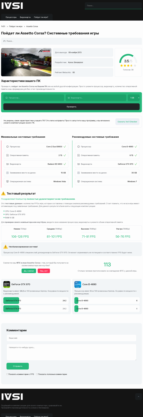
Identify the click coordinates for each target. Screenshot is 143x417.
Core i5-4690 (89, 284)
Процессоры (11, 17)
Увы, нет (44, 271)
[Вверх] (138, 396)
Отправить (17, 366)
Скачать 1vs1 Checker (127, 122)
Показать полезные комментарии (52, 374)
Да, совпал (29, 271)
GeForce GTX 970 (20, 284)
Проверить (71, 107)
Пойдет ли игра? (41, 17)
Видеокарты (25, 17)
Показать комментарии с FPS (21, 374)
